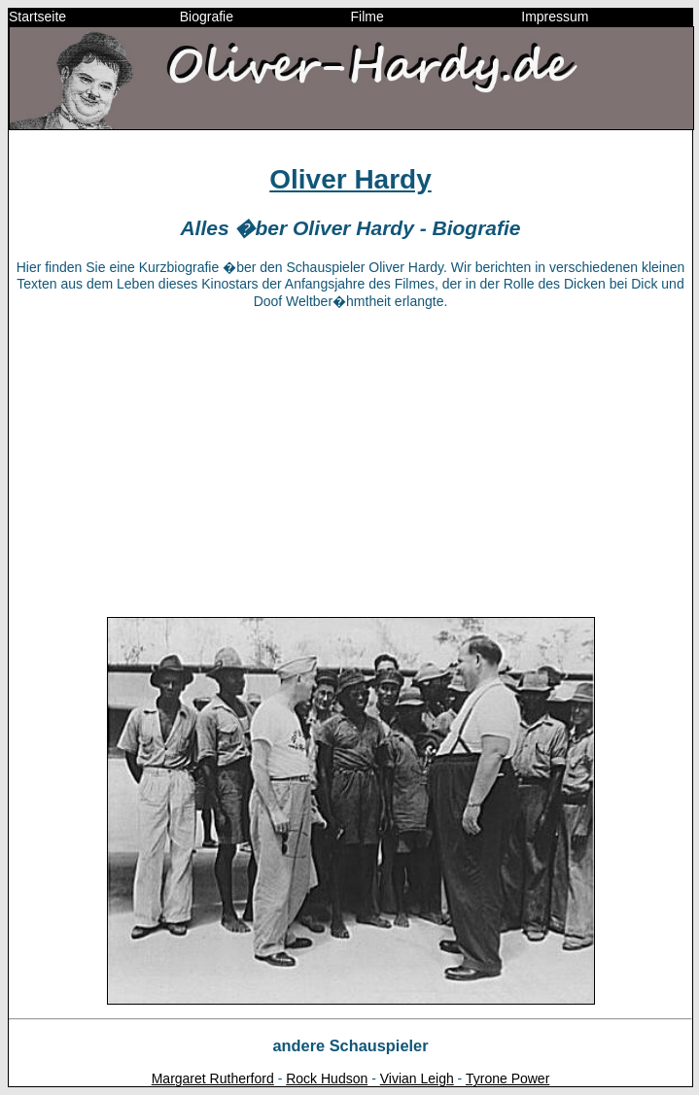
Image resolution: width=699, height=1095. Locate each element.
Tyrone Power (507, 1078)
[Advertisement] (350, 461)
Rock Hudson (326, 1078)
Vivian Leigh (417, 1078)
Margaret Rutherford (213, 1078)
